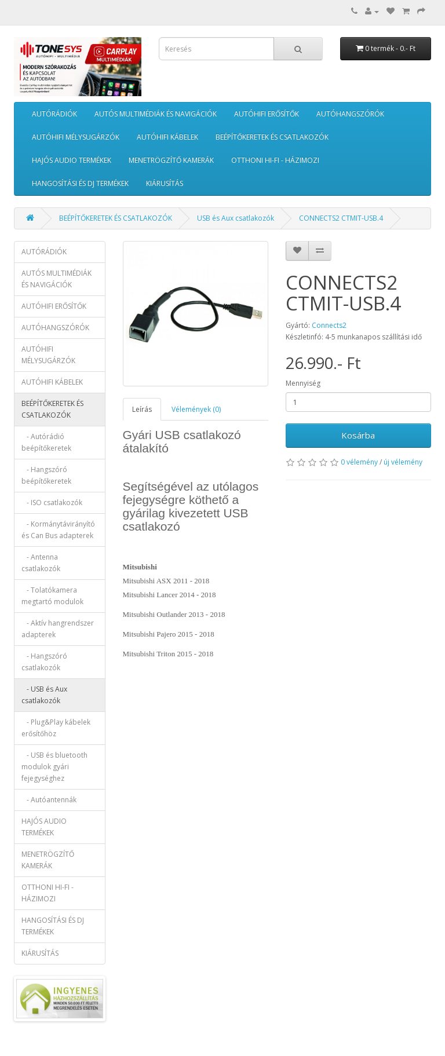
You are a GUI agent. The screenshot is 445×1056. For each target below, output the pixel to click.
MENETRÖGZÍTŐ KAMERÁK (171, 160)
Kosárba (358, 435)
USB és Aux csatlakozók (235, 218)
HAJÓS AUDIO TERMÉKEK (71, 160)
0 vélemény (359, 462)
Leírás (142, 409)
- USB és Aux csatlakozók (44, 695)
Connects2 (329, 325)
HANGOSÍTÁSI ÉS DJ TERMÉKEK (80, 183)
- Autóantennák (48, 800)
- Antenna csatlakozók (40, 562)
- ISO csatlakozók (51, 502)
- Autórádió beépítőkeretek (46, 442)
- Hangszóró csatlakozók (44, 662)
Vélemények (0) (196, 409)
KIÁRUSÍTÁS (164, 183)
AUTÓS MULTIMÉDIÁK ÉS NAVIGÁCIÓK (155, 114)
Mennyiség (303, 383)
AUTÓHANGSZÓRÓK (350, 114)
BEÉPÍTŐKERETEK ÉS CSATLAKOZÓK (272, 137)
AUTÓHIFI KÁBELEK (167, 137)
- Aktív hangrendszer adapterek (57, 629)
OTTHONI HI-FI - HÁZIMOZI (275, 160)
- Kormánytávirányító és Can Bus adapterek (58, 529)
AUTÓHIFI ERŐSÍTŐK (266, 114)
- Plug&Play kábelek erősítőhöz (55, 728)
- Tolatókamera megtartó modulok (52, 595)
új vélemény (403, 462)
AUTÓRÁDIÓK (54, 114)
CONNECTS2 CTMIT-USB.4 (341, 218)
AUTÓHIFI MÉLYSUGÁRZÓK (75, 137)
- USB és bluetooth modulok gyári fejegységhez (54, 766)
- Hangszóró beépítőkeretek (46, 475)
